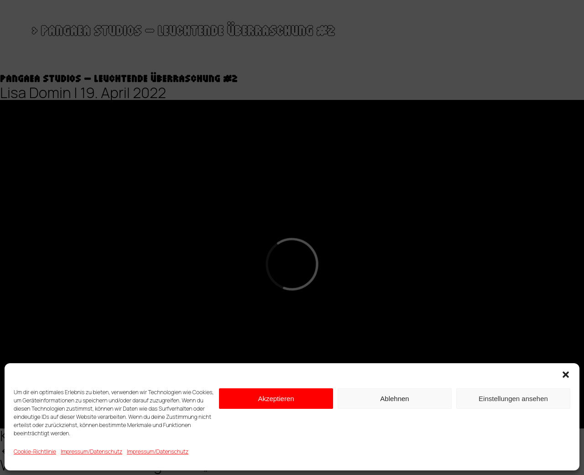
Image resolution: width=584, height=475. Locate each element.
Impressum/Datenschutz (91, 451)
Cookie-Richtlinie (35, 451)
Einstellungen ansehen (513, 398)
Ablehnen (394, 398)
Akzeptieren (276, 398)
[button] (565, 374)
